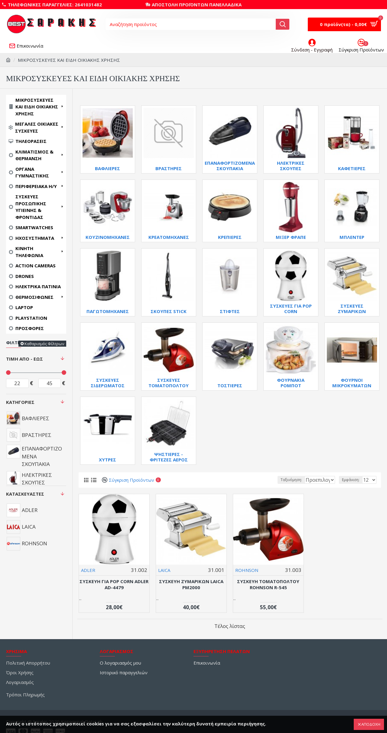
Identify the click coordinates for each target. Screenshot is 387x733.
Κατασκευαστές (25, 494)
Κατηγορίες (20, 402)
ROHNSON (246, 570)
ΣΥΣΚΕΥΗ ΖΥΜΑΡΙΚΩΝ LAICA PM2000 (191, 584)
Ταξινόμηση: (271, 479)
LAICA (164, 570)
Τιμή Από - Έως (24, 359)
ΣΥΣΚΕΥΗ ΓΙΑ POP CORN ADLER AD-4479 (114, 584)
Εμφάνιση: (352, 479)
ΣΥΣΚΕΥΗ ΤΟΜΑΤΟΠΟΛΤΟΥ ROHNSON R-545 (268, 584)
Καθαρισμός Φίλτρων (44, 343)
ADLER (88, 570)
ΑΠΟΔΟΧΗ (370, 724)
